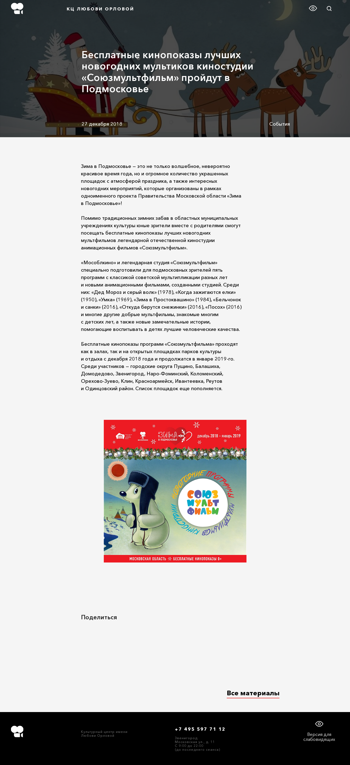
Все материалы (253, 693)
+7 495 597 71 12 (200, 729)
